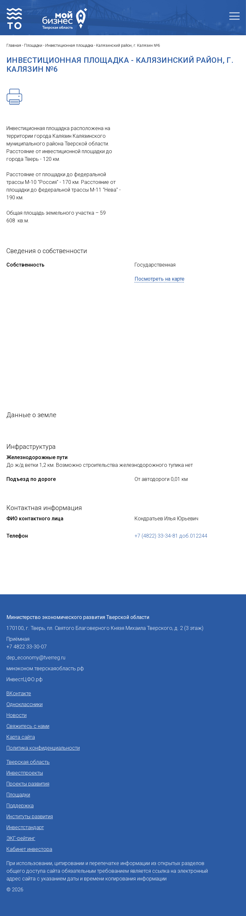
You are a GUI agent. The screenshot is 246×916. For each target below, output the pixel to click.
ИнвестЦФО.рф (24, 679)
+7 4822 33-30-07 (26, 647)
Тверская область (28, 762)
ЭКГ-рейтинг (20, 838)
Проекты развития (27, 784)
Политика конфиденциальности (43, 748)
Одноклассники (24, 704)
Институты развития (29, 816)
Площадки (18, 795)
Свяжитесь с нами (27, 726)
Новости (16, 715)
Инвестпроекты (24, 773)
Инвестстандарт (25, 827)
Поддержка (20, 806)
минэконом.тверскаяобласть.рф (45, 668)
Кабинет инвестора (29, 849)
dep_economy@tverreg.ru (35, 658)
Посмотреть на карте (159, 279)
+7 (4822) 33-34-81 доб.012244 (171, 536)
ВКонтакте (18, 693)
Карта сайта (20, 737)
